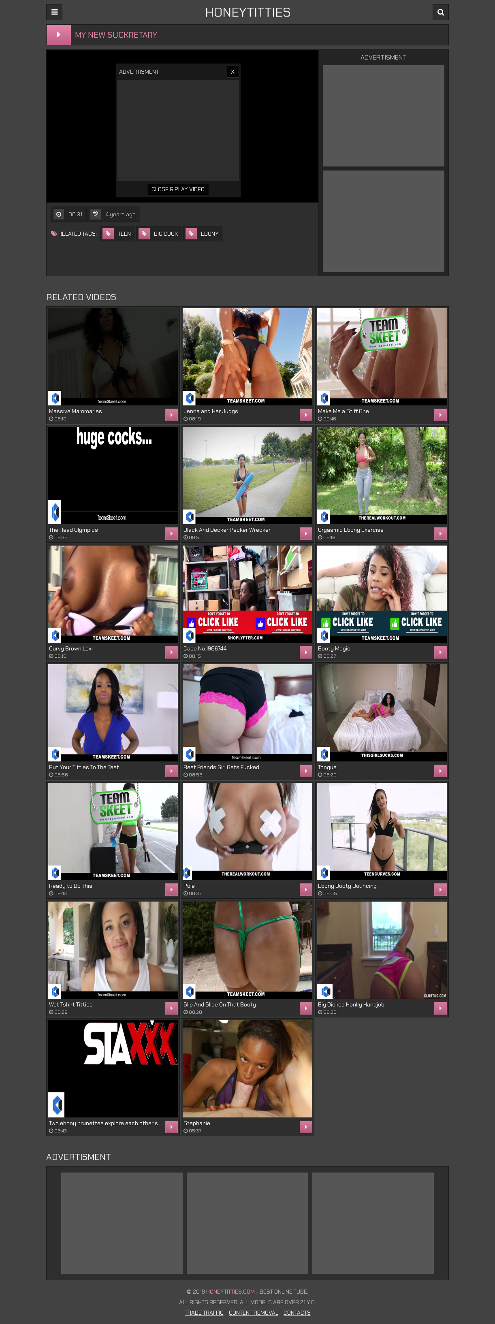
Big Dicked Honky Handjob (351, 1004)
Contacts (297, 1312)
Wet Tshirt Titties (71, 1004)
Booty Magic (334, 648)
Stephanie (196, 1123)
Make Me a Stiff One (343, 411)
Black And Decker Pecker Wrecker (227, 529)
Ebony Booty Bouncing (347, 885)
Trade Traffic (204, 1312)
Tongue (327, 767)
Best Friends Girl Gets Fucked (221, 767)
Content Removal (253, 1312)
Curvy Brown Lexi (71, 648)
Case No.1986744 (204, 648)
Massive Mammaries (75, 411)
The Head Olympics (73, 529)
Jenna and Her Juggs (210, 411)
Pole (189, 885)
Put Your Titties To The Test (84, 767)
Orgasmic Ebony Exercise (351, 529)
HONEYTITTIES (247, 12)
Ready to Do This (70, 885)
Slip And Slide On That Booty (219, 1004)
